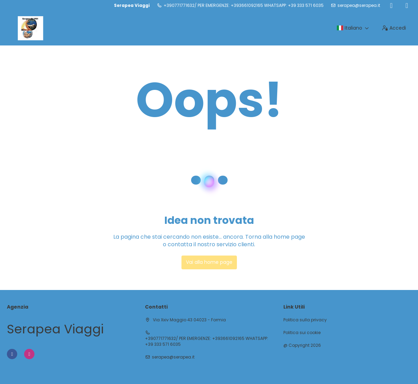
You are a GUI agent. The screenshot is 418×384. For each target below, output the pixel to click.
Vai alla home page (209, 262)
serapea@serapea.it (358, 5)
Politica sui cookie (302, 332)
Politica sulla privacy (305, 320)
